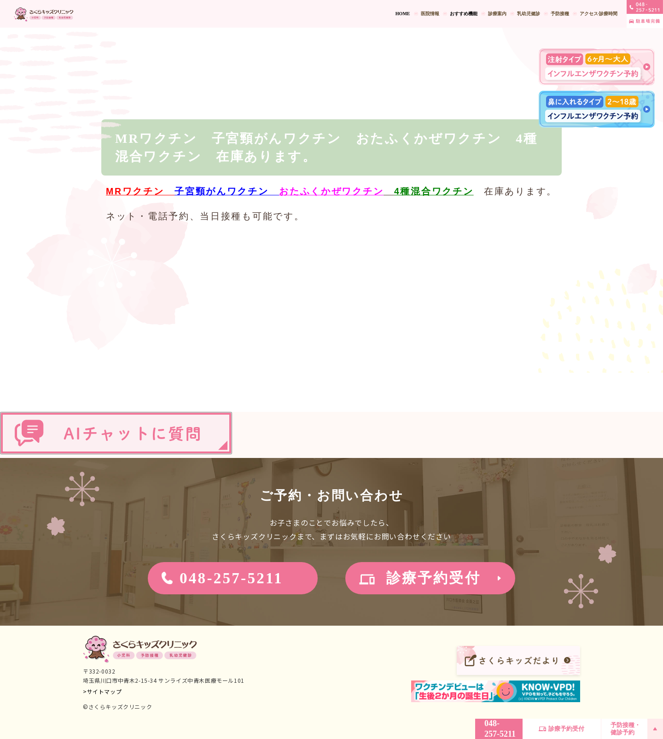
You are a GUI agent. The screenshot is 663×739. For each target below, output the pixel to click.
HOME (402, 13)
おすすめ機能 (463, 13)
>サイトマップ (102, 691)
